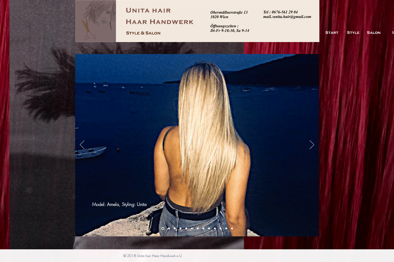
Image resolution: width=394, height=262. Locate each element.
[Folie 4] (209, 228)
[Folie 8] (220, 228)
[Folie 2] (169, 228)
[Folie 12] (180, 228)
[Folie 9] (226, 228)
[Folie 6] (203, 228)
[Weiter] (312, 145)
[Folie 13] (192, 228)
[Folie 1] (162, 228)
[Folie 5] (197, 228)
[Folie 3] (175, 228)
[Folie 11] (186, 228)
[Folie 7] (215, 228)
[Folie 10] (232, 228)
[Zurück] (82, 145)
